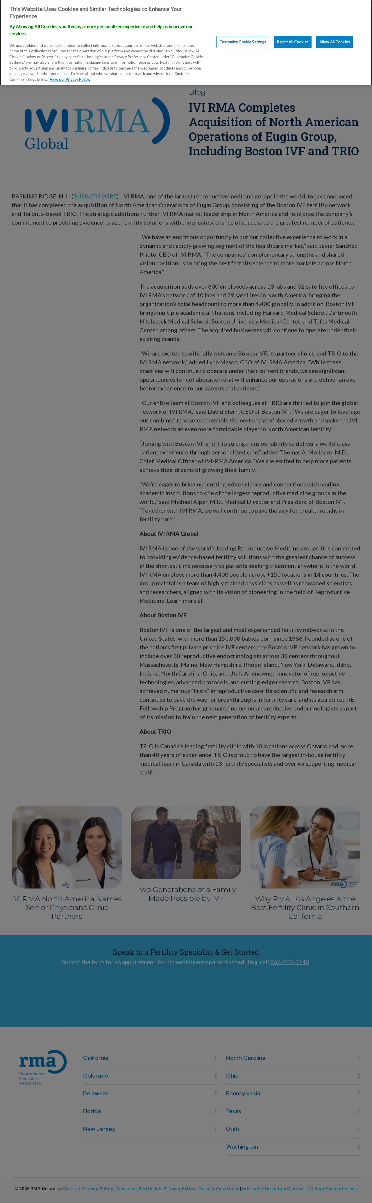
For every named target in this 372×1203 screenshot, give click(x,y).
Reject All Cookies (292, 37)
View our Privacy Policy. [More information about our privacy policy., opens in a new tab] (70, 74)
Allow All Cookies (334, 37)
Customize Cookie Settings (242, 37)
